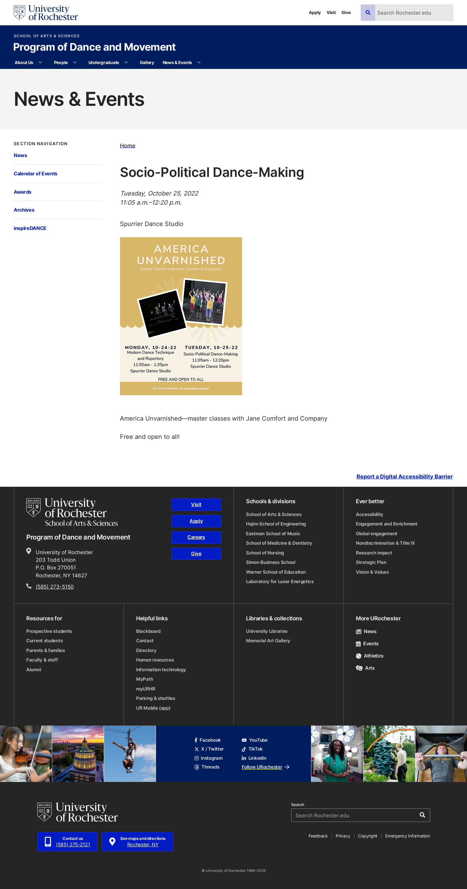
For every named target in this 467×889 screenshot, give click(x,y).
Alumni (33, 669)
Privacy (343, 836)
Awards (22, 191)
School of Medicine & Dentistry (279, 543)
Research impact (374, 553)
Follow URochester (265, 767)
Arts (365, 668)
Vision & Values (372, 572)
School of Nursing (265, 553)
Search (297, 805)
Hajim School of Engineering (276, 524)
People (61, 62)
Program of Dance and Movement (94, 47)
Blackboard (148, 631)
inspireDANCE (30, 227)
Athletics (370, 655)
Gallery (147, 62)
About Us (24, 62)
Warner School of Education (276, 572)
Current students (44, 640)
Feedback (318, 836)
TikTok (252, 749)
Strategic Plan (371, 562)
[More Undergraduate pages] (126, 62)
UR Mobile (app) (153, 708)
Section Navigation (41, 144)
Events (367, 643)
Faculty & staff (42, 660)
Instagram (208, 758)
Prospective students (49, 631)
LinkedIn (254, 758)
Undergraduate (104, 62)
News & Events (177, 62)
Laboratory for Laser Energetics (280, 581)
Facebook (207, 740)
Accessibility (369, 514)
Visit (331, 12)
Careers (196, 537)
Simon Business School (270, 562)
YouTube (254, 740)
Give (346, 12)
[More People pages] (75, 62)
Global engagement (376, 533)
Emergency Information (407, 836)
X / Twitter (209, 749)
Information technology (161, 669)
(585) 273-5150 (55, 586)
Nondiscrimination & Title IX (385, 543)
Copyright (367, 836)
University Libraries (267, 631)
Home (128, 145)
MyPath (144, 679)
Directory (146, 650)
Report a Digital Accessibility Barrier (405, 477)
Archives (24, 209)
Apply (315, 12)
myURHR (145, 689)
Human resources (155, 660)
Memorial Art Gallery (268, 640)
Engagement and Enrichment (387, 524)
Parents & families (45, 650)
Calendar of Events (35, 173)
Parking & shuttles (155, 698)
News (20, 155)
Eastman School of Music (273, 533)
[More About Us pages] (40, 62)
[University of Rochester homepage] (46, 12)
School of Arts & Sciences (47, 36)
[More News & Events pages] (199, 62)
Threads (206, 767)
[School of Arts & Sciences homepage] (72, 512)
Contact (145, 640)
